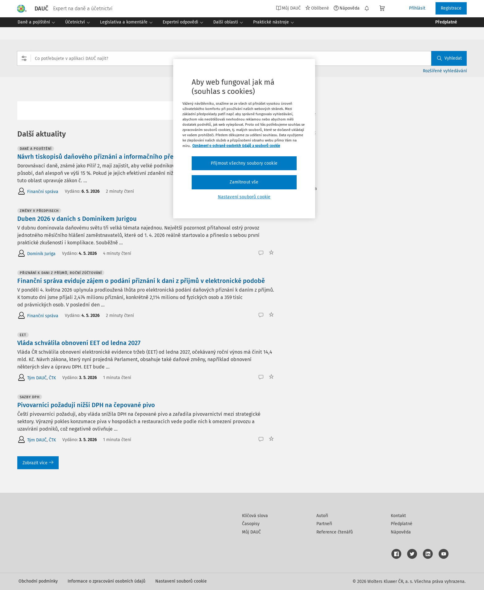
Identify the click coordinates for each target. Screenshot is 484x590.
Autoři (322, 515)
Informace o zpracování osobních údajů (106, 581)
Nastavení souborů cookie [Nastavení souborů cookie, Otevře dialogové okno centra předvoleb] (244, 197)
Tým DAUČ (37, 378)
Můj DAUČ (288, 8)
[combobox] (242, 58)
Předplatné (401, 523)
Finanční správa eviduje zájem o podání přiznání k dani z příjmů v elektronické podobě (141, 280)
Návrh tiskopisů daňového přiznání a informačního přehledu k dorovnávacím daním (136, 156)
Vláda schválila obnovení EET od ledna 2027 (78, 343)
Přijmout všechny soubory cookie (244, 163)
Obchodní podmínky (38, 581)
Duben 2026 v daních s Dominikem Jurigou (77, 218)
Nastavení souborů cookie (181, 581)
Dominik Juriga (41, 253)
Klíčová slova (255, 515)
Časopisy (251, 523)
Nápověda (347, 8)
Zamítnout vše (244, 182)
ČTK (52, 378)
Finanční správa (42, 191)
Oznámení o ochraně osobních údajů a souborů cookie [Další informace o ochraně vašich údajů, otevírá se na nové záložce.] (236, 146)
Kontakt (398, 515)
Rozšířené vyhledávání (445, 71)
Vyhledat (449, 58)
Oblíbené (317, 8)
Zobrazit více (38, 463)
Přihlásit (417, 8)
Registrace (451, 8)
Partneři (324, 523)
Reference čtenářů (334, 532)
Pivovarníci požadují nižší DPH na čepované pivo (86, 405)
